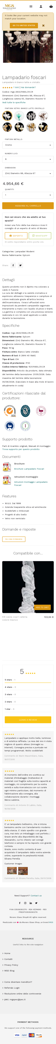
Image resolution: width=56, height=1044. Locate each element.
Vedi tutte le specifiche (14, 102)
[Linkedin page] (31, 903)
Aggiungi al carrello (28, 205)
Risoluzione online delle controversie (22, 993)
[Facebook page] (20, 903)
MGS (51, 922)
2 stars (10, 701)
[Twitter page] (36, 903)
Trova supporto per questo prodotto (21, 449)
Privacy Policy (11, 965)
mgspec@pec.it (18, 999)
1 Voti (16, 87)
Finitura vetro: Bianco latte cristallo (24, 108)
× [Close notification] (43, 25)
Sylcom (26, 255)
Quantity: (9, 189)
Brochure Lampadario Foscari (29, 469)
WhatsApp (39, 235)
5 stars (10, 680)
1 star (9, 709)
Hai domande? (28, 87)
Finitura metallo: (14, 139)
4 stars (10, 687)
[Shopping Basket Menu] (51, 6)
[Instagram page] (25, 903)
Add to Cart (42, 607)
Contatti (8, 959)
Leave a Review (28, 720)
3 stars (10, 694)
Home (7, 953)
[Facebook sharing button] (13, 265)
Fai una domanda (13, 539)
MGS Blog (9, 970)
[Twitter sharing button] (20, 265)
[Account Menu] (41, 6)
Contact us (36, 895)
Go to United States (24, 25)
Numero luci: (11, 153)
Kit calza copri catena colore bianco (14, 618)
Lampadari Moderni (24, 251)
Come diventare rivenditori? (18, 982)
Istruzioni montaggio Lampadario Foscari (31, 483)
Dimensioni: (10, 168)
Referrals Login (12, 988)
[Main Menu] (31, 6)
